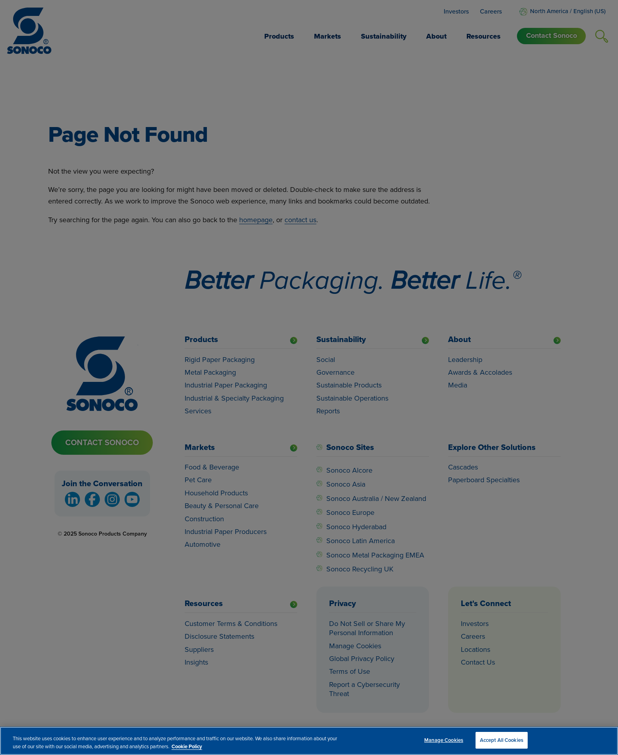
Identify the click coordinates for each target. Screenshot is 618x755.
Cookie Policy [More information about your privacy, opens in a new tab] (187, 746)
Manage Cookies (443, 740)
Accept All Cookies (501, 740)
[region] (309, 741)
